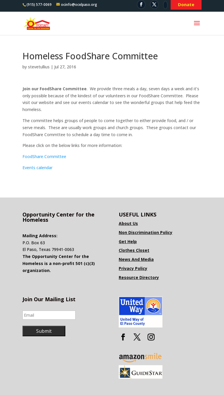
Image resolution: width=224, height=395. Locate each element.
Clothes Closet (134, 250)
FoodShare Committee (44, 156)
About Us (128, 223)
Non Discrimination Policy (145, 232)
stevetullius (39, 67)
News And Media (136, 259)
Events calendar (37, 167)
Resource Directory (139, 277)
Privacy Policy (133, 268)
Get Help (128, 241)
